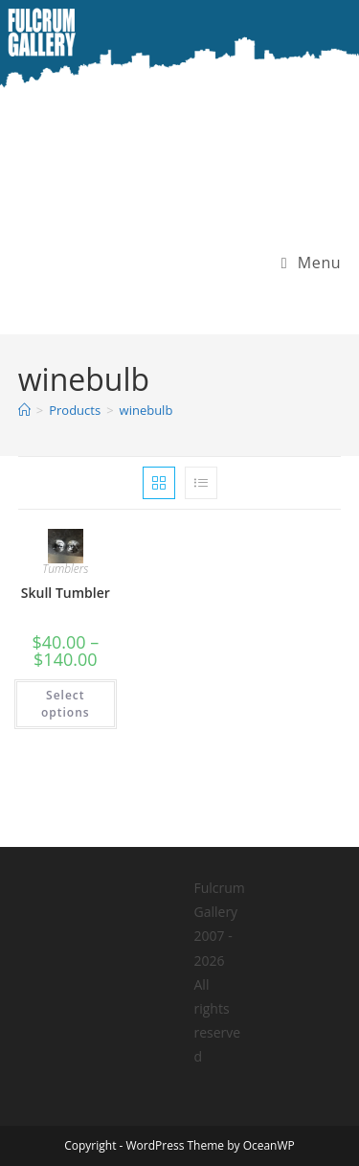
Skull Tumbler (65, 592)
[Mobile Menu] (304, 262)
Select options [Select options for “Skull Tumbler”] (65, 703)
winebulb (146, 410)
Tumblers (65, 568)
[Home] (24, 410)
